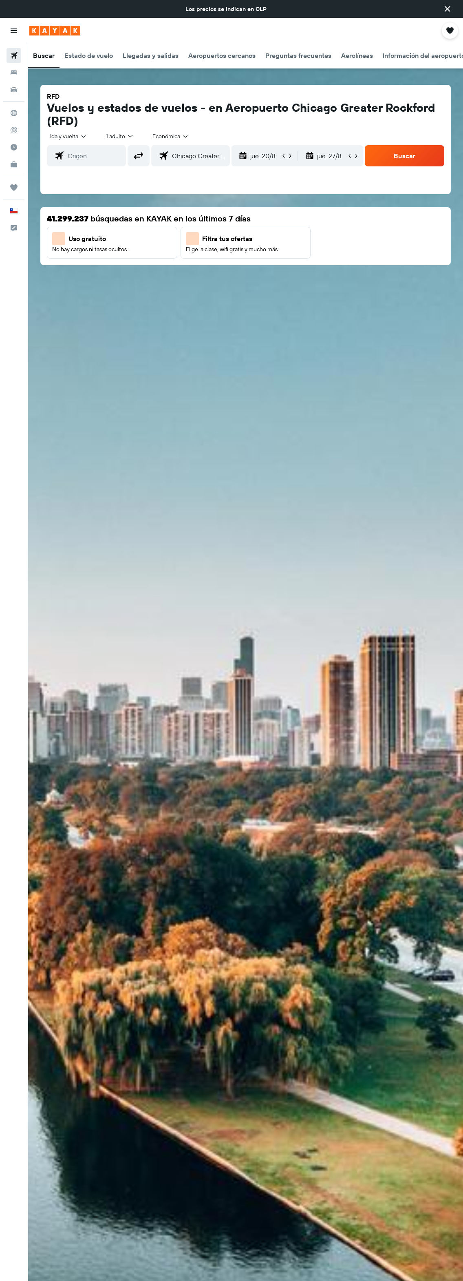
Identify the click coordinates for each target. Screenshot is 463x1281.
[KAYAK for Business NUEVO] (13, 164)
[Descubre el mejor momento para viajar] (13, 147)
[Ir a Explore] (13, 113)
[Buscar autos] (13, 90)
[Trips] (13, 187)
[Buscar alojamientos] (13, 72)
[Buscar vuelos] (13, 55)
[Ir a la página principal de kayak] (54, 30)
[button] (447, 9)
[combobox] (170, 136)
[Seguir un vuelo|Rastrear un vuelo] (13, 130)
